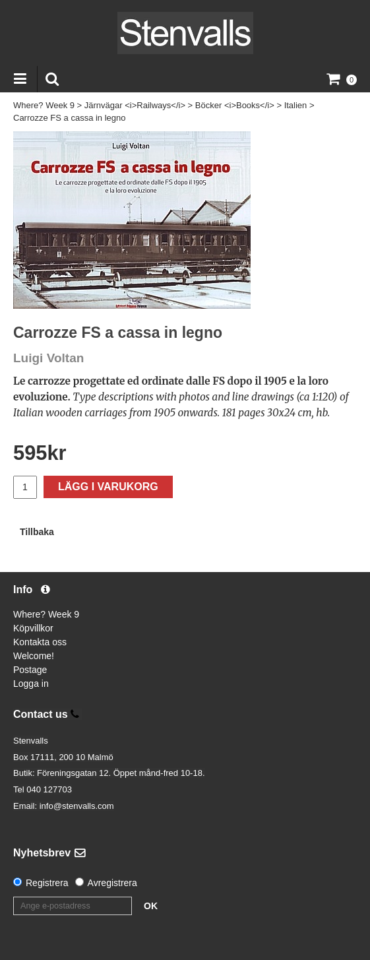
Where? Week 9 (44, 105)
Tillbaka (37, 532)
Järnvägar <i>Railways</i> (134, 105)
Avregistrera (112, 883)
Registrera (47, 883)
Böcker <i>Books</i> (234, 105)
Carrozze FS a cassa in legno (69, 118)
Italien (295, 105)
